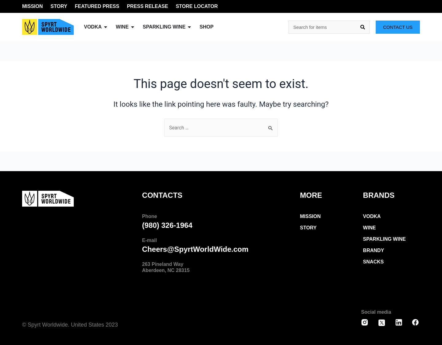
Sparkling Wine (384, 239)
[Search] (362, 27)
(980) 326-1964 (167, 225)
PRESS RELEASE (147, 6)
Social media (376, 312)
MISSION (32, 6)
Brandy (373, 250)
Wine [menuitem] (122, 26)
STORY (59, 6)
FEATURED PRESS (97, 6)
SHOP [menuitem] (206, 26)
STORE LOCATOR (197, 6)
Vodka (372, 216)
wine (369, 227)
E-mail (149, 240)
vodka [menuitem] (93, 26)
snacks (373, 261)
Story (308, 227)
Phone (149, 216)
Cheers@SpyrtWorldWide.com (195, 249)
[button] (105, 27)
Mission (310, 216)
